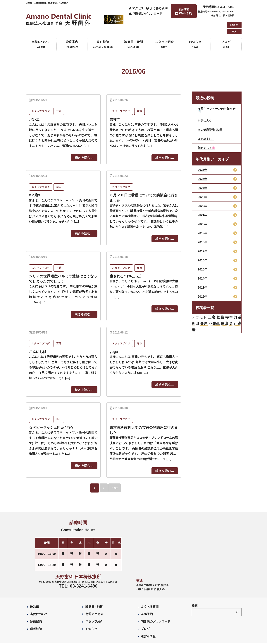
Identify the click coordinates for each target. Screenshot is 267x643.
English (234, 8)
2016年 (202, 244)
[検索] (237, 596)
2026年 (202, 154)
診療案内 (71, 29)
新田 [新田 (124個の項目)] (195, 308)
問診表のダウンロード (155, 605)
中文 (234, 14)
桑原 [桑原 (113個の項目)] (204, 308)
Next (115, 471)
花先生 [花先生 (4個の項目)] (214, 308)
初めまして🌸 (207, 132)
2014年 (202, 262)
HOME (34, 590)
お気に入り (205, 104)
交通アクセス (94, 598)
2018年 (202, 226)
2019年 (202, 217)
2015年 (202, 253)
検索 (195, 589)
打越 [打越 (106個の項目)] (237, 302)
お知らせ (195, 29)
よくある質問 (150, 590)
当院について (41, 29)
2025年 (202, 163)
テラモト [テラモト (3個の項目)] (199, 302)
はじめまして (207, 123)
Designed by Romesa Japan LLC (68, 638)
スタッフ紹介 (164, 29)
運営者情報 (148, 620)
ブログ (226, 29)
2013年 (202, 271)
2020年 (202, 208)
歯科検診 (102, 29)
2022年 (202, 190)
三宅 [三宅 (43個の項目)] (212, 302)
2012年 (202, 280)
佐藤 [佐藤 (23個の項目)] (220, 302)
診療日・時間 (133, 29)
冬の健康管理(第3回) (211, 114)
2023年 (202, 181)
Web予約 (147, 598)
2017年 (202, 235)
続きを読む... (84, 141)
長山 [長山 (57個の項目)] (224, 308)
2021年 (202, 199)
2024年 (202, 172)
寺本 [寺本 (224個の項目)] (229, 302)
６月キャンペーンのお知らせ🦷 (216, 94)
